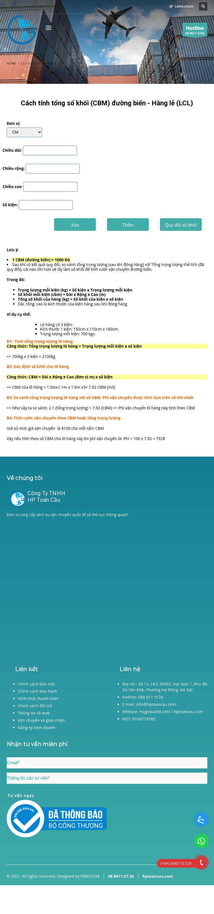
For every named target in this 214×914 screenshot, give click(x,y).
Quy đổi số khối (181, 225)
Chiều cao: (13, 186)
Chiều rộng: (14, 168)
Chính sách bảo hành (37, 691)
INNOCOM (90, 876)
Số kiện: (10, 205)
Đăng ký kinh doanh (36, 727)
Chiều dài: (12, 150)
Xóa (75, 225)
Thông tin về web (34, 713)
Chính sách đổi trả (35, 705)
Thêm (128, 225)
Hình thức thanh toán (38, 698)
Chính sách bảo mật (36, 684)
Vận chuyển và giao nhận (41, 720)
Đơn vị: (13, 123)
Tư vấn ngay (21, 795)
